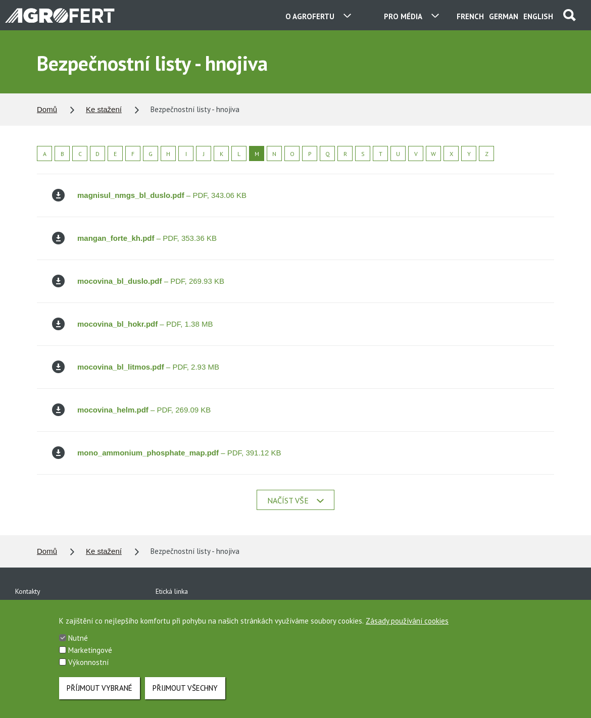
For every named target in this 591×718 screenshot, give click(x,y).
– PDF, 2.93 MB (135, 367)
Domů (47, 109)
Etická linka (172, 591)
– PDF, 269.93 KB (138, 281)
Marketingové (90, 653)
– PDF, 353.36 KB (134, 238)
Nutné (78, 641)
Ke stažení (104, 109)
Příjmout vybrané (99, 688)
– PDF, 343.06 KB (149, 195)
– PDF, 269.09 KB (131, 409)
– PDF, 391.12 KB (166, 452)
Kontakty (27, 591)
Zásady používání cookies (407, 624)
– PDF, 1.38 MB (132, 324)
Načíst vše (295, 500)
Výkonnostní (88, 666)
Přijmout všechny (185, 688)
